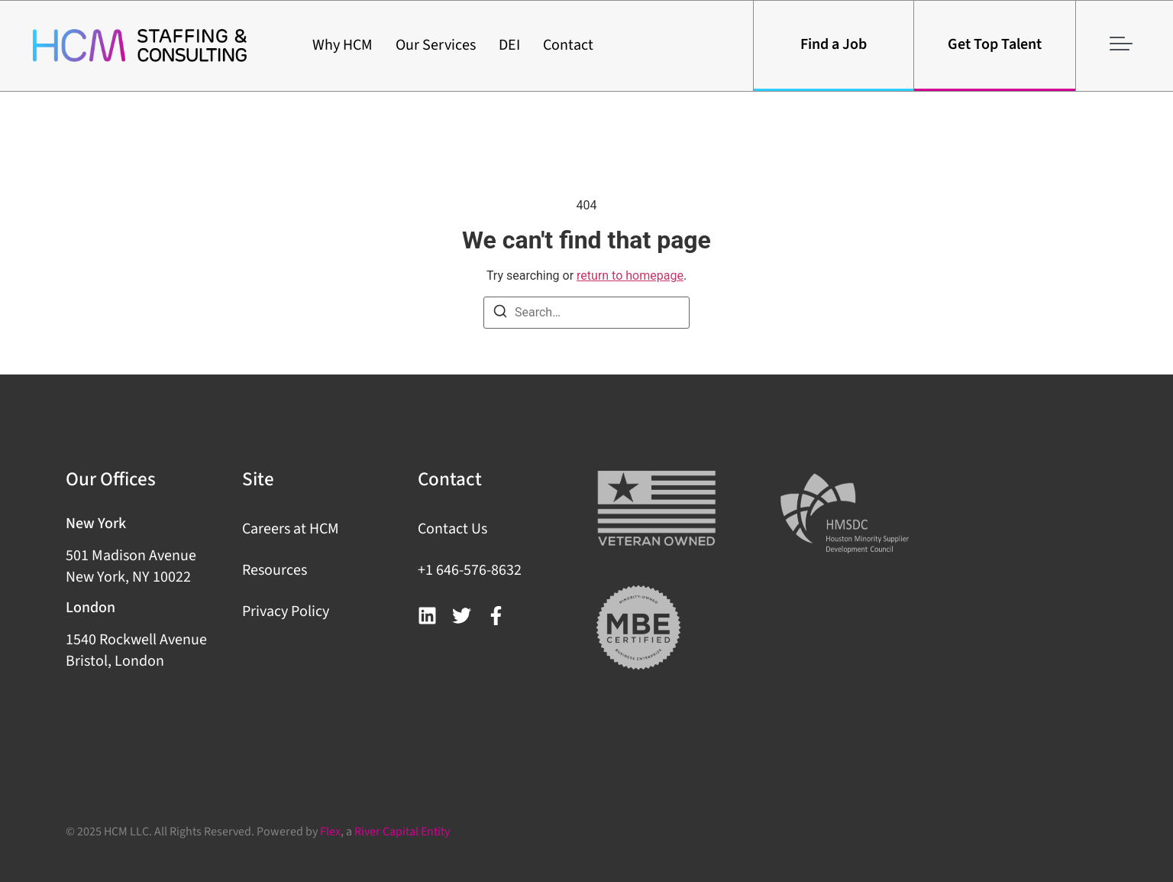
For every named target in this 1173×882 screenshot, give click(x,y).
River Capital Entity (402, 831)
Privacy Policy (285, 611)
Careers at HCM (290, 529)
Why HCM (342, 45)
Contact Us (452, 529)
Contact (568, 45)
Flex (330, 831)
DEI (509, 45)
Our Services (436, 45)
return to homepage (630, 275)
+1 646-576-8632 (470, 570)
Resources (274, 570)
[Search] (500, 313)
